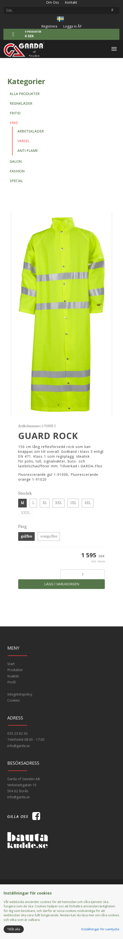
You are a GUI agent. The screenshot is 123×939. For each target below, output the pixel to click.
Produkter (15, 670)
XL (44, 503)
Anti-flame (27, 150)
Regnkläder (21, 103)
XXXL (25, 513)
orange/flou (48, 536)
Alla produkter (25, 93)
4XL (87, 503)
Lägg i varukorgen (61, 584)
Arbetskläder (30, 131)
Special (16, 180)
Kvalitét (13, 676)
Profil (11, 682)
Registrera (49, 26)
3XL (73, 503)
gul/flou (26, 536)
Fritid (15, 113)
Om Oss (52, 2)
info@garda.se (18, 745)
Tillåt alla (13, 929)
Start (11, 663)
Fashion (17, 171)
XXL (58, 503)
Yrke (14, 122)
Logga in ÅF (72, 26)
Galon (16, 161)
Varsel (23, 141)
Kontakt (71, 2)
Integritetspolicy (19, 694)
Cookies (13, 700)
